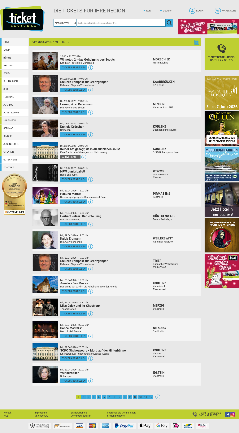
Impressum (40, 412)
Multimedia (9, 120)
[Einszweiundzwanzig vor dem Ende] (222, 235)
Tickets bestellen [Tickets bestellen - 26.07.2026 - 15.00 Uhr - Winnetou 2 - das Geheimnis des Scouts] (73, 67)
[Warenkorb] (226, 12)
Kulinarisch (10, 81)
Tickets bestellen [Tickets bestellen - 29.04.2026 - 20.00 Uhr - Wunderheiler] (73, 380)
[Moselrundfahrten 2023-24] (222, 164)
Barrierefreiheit (79, 412)
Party (6, 73)
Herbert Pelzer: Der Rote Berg (80, 216)
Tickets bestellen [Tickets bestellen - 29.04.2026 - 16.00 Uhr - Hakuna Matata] (73, 201)
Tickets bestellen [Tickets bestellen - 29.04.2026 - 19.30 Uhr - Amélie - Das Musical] (73, 291)
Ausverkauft (70, 156)
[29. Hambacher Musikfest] (222, 92)
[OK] (169, 23)
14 (145, 397)
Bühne (7, 57)
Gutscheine (10, 159)
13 (140, 397)
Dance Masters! (71, 328)
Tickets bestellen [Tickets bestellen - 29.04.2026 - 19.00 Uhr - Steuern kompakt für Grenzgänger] (73, 268)
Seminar (8, 128)
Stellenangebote (116, 415)
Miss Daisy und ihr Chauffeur (80, 306)
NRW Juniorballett (72, 171)
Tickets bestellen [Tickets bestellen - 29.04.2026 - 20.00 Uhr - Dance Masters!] (73, 336)
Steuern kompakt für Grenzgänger (84, 82)
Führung (8, 97)
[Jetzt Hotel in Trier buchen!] (222, 199)
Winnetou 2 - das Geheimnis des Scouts (87, 59)
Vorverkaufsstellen (81, 415)
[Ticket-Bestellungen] (222, 57)
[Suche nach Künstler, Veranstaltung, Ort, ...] (121, 23)
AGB (6, 415)
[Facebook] (227, 415)
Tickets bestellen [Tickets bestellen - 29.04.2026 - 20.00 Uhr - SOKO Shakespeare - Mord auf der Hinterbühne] (73, 358)
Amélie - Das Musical (74, 283)
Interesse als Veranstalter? (121, 412)
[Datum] (65, 23)
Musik (6, 50)
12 (135, 397)
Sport (7, 89)
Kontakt (8, 167)
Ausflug (8, 104)
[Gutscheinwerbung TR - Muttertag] (222, 270)
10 (125, 397)
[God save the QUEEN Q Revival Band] (222, 128)
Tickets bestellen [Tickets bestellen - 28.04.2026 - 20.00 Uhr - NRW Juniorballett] (73, 179)
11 (130, 397)
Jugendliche (11, 144)
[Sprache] (168, 11)
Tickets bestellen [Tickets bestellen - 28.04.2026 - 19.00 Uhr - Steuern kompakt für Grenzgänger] (73, 89)
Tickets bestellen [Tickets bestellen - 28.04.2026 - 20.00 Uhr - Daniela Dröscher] (73, 134)
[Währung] (152, 11)
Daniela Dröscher (72, 127)
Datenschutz (41, 415)
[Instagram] (232, 415)
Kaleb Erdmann (70, 238)
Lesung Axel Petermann (76, 104)
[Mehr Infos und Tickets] (45, 60)
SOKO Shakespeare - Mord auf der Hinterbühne (93, 350)
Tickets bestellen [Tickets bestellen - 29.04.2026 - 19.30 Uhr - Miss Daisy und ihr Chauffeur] (73, 313)
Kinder (7, 136)
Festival (8, 65)
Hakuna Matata (70, 194)
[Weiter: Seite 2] (157, 398)
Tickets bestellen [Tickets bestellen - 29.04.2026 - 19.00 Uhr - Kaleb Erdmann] (73, 246)
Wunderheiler (69, 373)
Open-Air (8, 152)
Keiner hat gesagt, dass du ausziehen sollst (90, 149)
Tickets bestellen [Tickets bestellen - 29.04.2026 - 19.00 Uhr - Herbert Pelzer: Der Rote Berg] (73, 224)
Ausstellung (11, 112)
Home (6, 42)
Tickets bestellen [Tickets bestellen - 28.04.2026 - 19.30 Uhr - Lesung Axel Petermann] (73, 112)
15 (150, 397)
